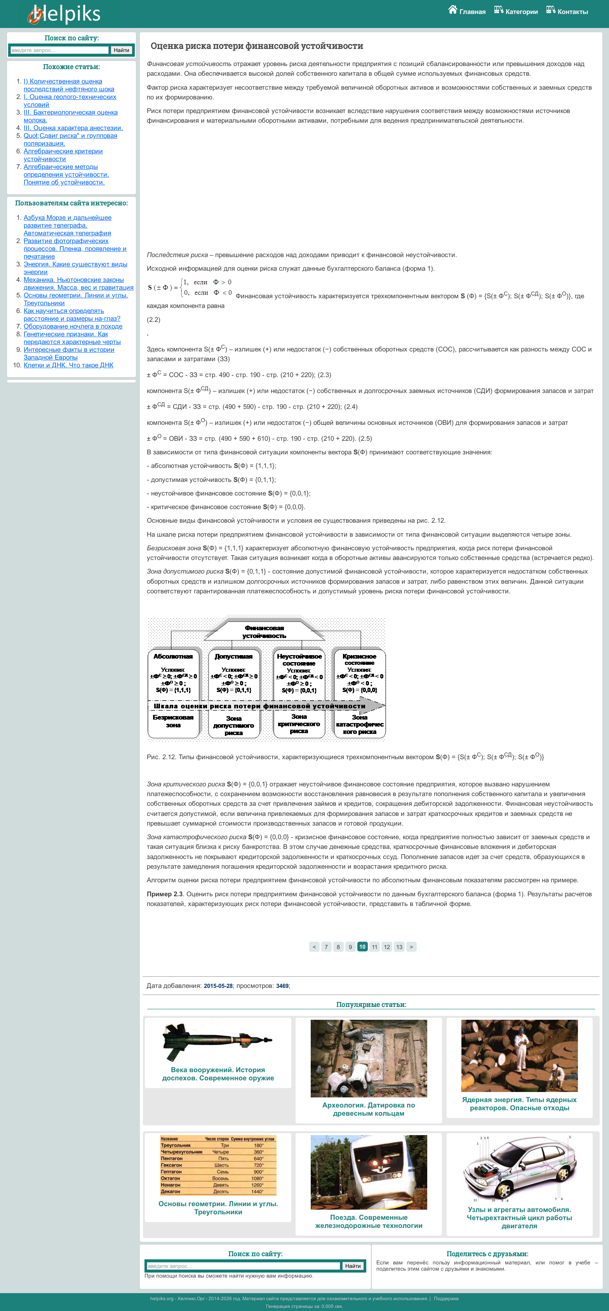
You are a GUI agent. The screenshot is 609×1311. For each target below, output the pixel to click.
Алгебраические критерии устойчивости (63, 155)
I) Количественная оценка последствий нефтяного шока (69, 85)
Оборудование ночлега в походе (73, 326)
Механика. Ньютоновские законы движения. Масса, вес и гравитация (79, 283)
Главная (472, 12)
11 (375, 947)
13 (399, 947)
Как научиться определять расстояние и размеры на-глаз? (72, 314)
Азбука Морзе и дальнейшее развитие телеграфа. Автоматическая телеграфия (67, 225)
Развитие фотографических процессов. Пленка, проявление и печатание (75, 248)
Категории (522, 12)
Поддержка (446, 1298)
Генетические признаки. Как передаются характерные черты (72, 338)
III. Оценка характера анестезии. (73, 128)
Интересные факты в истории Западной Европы (69, 353)
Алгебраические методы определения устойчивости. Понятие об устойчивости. (66, 174)
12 (387, 947)
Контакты (573, 12)
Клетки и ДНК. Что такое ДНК (68, 365)
